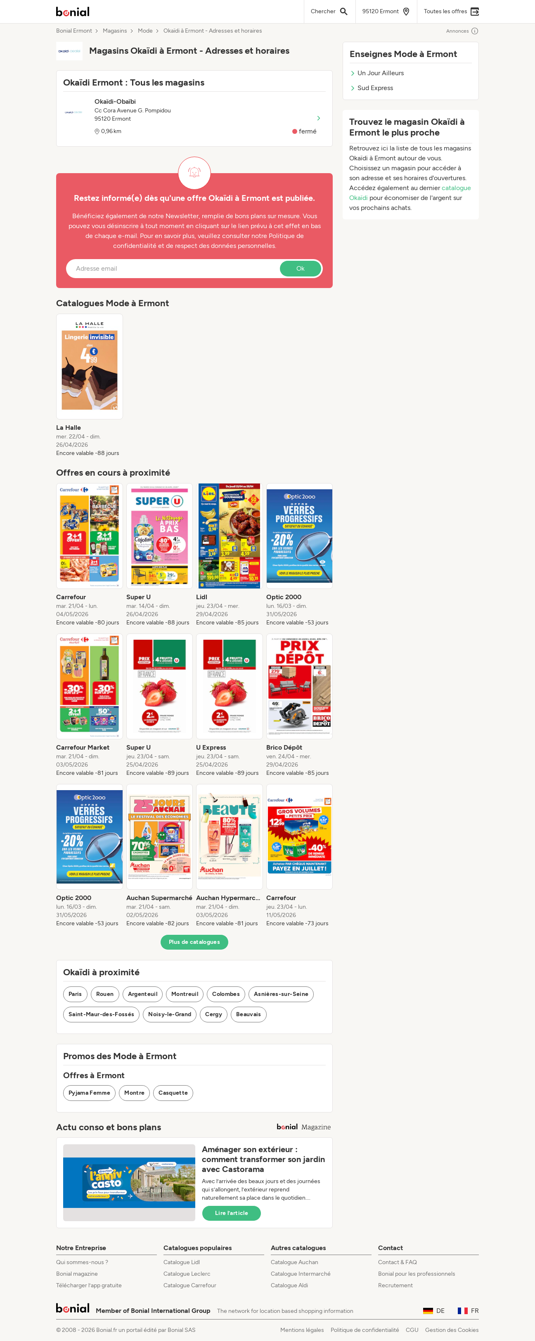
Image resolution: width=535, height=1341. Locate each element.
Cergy (213, 1014)
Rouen (105, 994)
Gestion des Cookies (452, 1330)
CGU (412, 1330)
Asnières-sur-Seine (281, 994)
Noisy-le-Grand (169, 1014)
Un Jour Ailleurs (377, 73)
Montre (134, 1092)
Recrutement (395, 1285)
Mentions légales (302, 1330)
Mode (145, 31)
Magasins (115, 31)
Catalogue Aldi (289, 1285)
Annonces (462, 31)
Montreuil (184, 994)
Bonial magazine (77, 1273)
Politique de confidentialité (365, 1330)
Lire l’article (231, 1213)
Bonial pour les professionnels (416, 1273)
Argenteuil (143, 994)
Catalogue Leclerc (187, 1273)
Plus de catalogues (194, 942)
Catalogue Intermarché (301, 1273)
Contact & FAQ (397, 1262)
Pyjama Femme (89, 1092)
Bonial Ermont (74, 31)
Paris (75, 994)
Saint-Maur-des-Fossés (101, 1014)
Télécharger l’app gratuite (89, 1285)
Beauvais (248, 1014)
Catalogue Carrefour (189, 1285)
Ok (300, 268)
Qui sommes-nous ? (82, 1262)
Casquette (173, 1092)
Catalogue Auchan (294, 1262)
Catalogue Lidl (181, 1262)
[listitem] (89, 385)
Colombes (226, 994)
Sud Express (371, 88)
